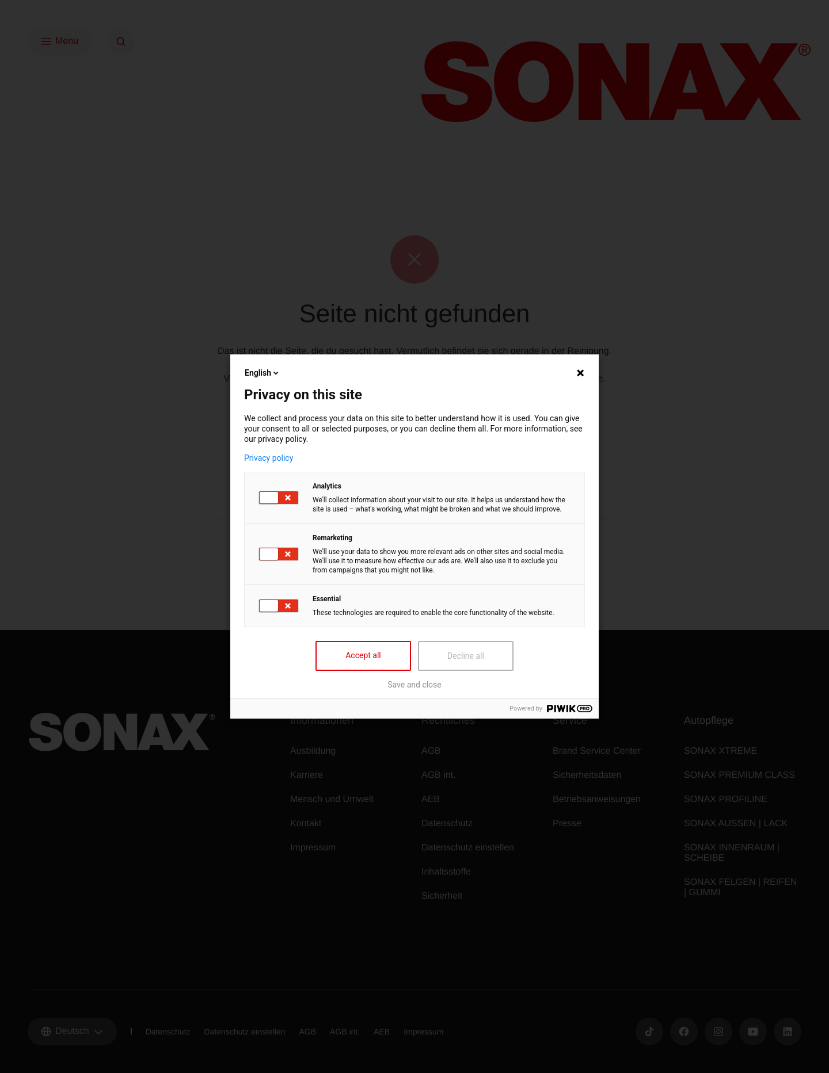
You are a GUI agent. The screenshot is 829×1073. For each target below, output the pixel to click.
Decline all (465, 655)
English (262, 372)
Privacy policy (268, 458)
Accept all (363, 655)
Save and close (414, 684)
